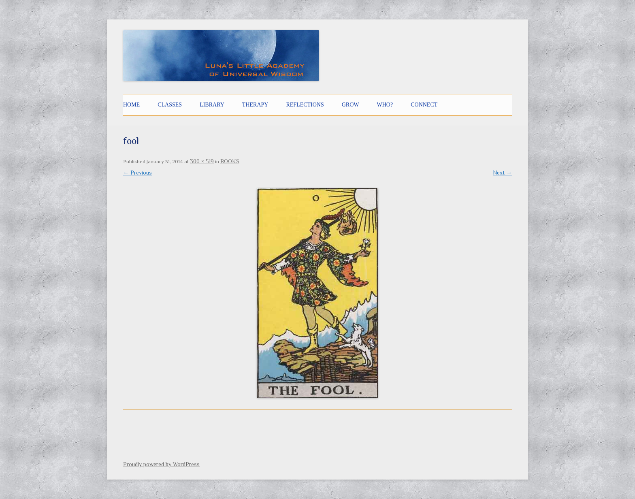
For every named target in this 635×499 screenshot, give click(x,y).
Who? (385, 105)
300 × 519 (202, 161)
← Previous (137, 172)
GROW (350, 105)
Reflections (305, 105)
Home (131, 105)
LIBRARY (212, 105)
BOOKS (229, 161)
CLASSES (170, 105)
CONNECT (424, 105)
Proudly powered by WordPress (161, 464)
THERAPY (255, 105)
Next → (502, 172)
